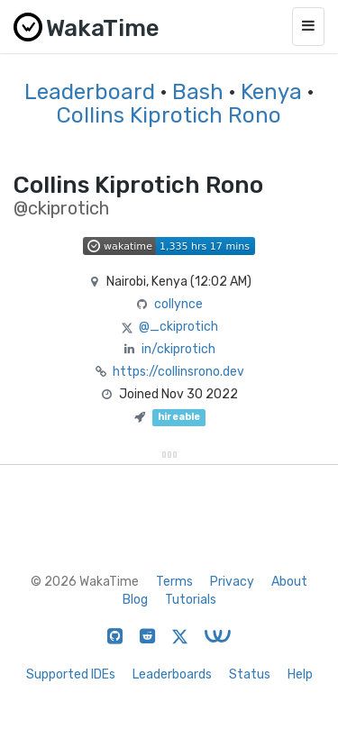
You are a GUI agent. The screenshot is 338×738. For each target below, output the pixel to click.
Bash (198, 92)
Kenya (271, 92)
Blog (135, 599)
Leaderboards (172, 674)
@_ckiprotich (178, 326)
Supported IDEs (70, 674)
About (289, 581)
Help (300, 674)
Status (249, 674)
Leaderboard (89, 92)
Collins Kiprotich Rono (169, 115)
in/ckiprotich (178, 349)
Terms (174, 581)
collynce (178, 304)
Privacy (232, 581)
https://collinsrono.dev (178, 371)
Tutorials (190, 599)
